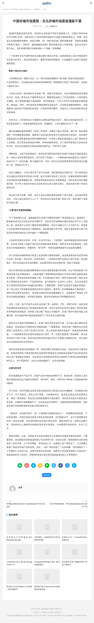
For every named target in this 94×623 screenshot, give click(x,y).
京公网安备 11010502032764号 (76, 615)
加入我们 (51, 612)
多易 (20, 487)
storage (47, 475)
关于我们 (36, 612)
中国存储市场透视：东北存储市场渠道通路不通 (47, 21)
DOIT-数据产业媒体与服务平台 (47, 3)
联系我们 (58, 612)
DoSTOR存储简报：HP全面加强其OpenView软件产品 (68, 505)
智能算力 (37, 9)
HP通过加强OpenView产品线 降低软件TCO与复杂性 (26, 505)
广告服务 (43, 612)
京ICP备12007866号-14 (55, 615)
